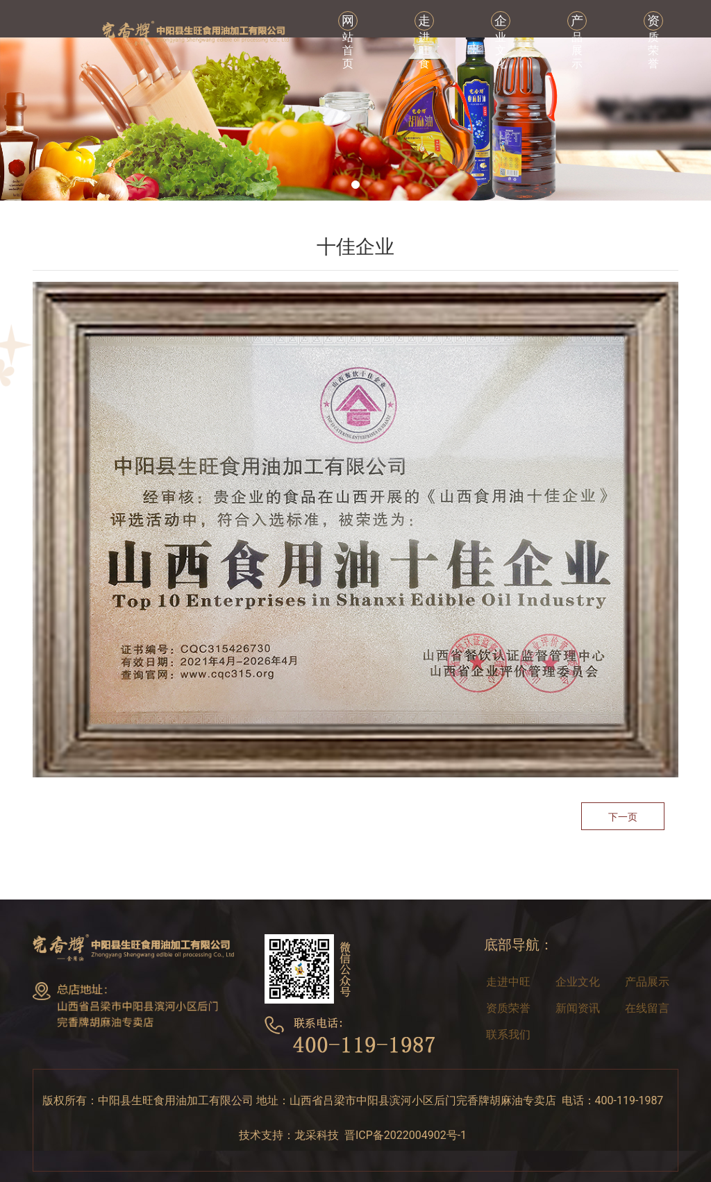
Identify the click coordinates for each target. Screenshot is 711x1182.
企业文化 (577, 981)
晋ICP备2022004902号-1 (408, 1135)
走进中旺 (508, 981)
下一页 (622, 816)
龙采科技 (316, 1135)
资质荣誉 (508, 1008)
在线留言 (647, 1008)
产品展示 (647, 981)
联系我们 (508, 1034)
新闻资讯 (577, 1008)
